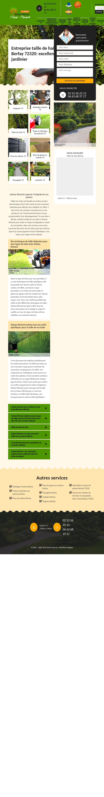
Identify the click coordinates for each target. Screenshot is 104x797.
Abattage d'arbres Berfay (23, 486)
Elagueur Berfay (48, 501)
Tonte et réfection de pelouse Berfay (21, 492)
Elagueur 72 (40, 22)
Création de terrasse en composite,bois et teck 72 (52, 22)
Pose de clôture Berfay (22, 498)
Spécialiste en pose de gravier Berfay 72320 (81, 487)
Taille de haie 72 (69, 22)
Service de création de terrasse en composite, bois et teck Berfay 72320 (82, 495)
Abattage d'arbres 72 (62, 22)
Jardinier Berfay (48, 497)
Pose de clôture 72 (85, 22)
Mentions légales (66, 547)
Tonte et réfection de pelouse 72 (77, 22)
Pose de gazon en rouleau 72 (92, 22)
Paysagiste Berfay (49, 492)
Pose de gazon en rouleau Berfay (52, 487)
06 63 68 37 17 (50, 11)
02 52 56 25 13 (50, 5)
